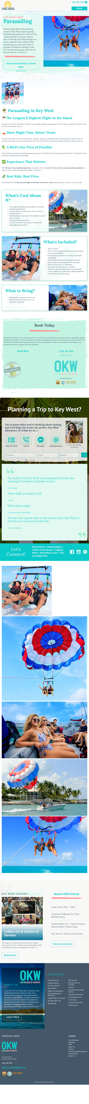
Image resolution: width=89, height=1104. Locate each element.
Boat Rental (52, 988)
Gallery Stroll (73, 1005)
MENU (79, 8)
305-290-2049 (21, 71)
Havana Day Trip (53, 980)
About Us (71, 1047)
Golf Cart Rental (53, 986)
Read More (10, 955)
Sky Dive (71, 987)
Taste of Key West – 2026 (63, 907)
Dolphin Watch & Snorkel (56, 998)
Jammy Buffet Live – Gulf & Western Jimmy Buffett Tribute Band (68, 925)
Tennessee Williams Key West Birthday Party (65, 915)
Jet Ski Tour (72, 1000)
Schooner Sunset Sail (75, 994)
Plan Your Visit (11, 441)
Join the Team (73, 1054)
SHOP (70, 1044)
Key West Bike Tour (54, 1001)
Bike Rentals (52, 1003)
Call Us (26, 441)
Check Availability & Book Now (21, 65)
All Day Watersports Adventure (55, 994)
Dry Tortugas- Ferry (75, 997)
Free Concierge (73, 1040)
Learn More (12, 1016)
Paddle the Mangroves (55, 991)
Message (40, 441)
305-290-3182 (78, 2)
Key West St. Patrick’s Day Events (67, 933)
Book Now (23, 351)
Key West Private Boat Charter (76, 991)
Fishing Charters (53, 983)
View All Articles (62, 943)
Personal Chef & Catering (74, 984)
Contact (71, 1049)
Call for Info (66, 351)
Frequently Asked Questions (77, 1051)
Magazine (71, 1042)
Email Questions (56, 441)
